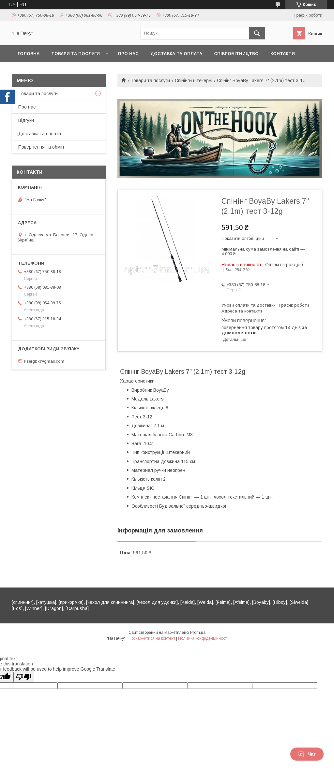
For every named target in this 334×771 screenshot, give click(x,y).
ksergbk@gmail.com (44, 360)
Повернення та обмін (41, 147)
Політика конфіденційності (203, 638)
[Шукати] (257, 33)
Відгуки (26, 120)
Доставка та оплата (176, 53)
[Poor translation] (23, 677)
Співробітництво (236, 53)
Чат (307, 754)
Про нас (128, 53)
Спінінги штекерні (193, 80)
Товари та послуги (75, 53)
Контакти (282, 53)
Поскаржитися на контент (152, 638)
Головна (28, 53)
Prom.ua (197, 632)
